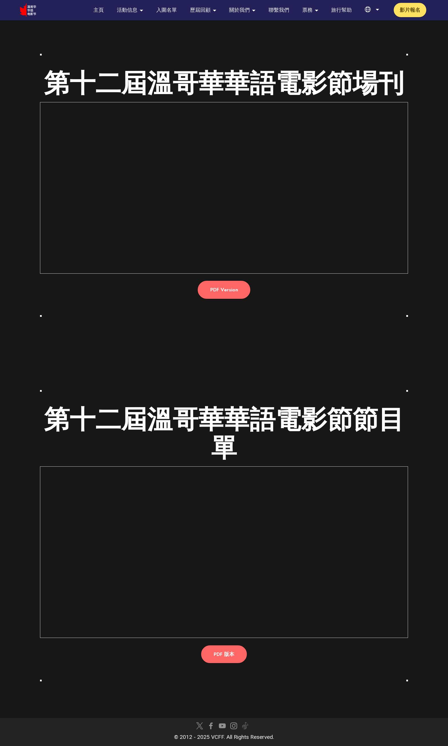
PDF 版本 (224, 654)
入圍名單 (166, 10)
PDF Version (224, 289)
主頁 (98, 10)
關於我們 (239, 10)
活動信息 (127, 10)
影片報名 (410, 10)
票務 (307, 10)
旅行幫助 (341, 10)
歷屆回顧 (200, 10)
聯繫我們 (279, 10)
